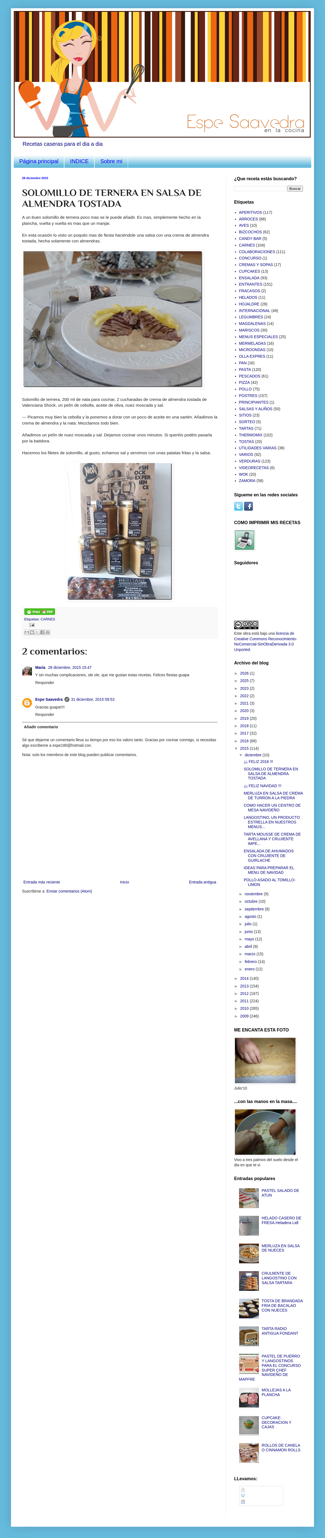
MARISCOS (249, 330)
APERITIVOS (250, 212)
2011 (245, 1001)
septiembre (255, 909)
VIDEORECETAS (254, 468)
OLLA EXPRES (252, 356)
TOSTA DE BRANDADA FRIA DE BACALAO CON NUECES (282, 1305)
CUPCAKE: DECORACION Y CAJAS (276, 1422)
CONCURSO (250, 258)
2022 (245, 696)
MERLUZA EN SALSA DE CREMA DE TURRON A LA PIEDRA (273, 795)
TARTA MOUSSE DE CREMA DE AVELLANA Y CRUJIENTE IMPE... (272, 839)
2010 (245, 1008)
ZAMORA (247, 480)
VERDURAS (250, 461)
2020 (245, 710)
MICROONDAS (252, 349)
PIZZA (244, 382)
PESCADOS (250, 376)
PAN (243, 363)
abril (249, 946)
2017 (245, 733)
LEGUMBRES (251, 317)
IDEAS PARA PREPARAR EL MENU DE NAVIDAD (269, 870)
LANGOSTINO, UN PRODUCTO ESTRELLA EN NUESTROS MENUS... (272, 822)
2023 (245, 688)
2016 (245, 741)
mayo (250, 939)
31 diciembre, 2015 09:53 (93, 699)
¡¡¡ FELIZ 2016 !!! (258, 761)
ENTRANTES (250, 284)
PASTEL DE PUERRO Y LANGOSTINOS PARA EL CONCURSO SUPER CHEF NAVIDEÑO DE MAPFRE (270, 1367)
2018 (245, 726)
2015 (245, 748)
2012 (245, 993)
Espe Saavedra (49, 699)
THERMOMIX (251, 435)
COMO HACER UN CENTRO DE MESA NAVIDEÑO (272, 807)
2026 (245, 673)
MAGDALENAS (252, 323)
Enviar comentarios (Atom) (69, 891)
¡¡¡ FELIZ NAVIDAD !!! (262, 786)
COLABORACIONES (257, 252)
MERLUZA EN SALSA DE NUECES (281, 1248)
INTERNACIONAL (254, 310)
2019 (245, 718)
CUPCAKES (249, 271)
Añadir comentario (41, 727)
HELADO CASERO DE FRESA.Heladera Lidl (281, 1220)
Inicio (124, 882)
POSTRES (248, 395)
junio (249, 931)
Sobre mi (111, 161)
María (40, 667)
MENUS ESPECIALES (258, 337)
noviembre (254, 894)
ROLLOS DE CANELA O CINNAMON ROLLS (281, 1447)
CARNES (48, 619)
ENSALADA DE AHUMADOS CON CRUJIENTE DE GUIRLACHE (269, 856)
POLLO (245, 389)
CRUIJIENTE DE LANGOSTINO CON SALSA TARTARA (279, 1278)
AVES (244, 225)
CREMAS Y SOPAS (256, 264)
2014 (245, 978)
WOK (243, 474)
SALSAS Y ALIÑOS (256, 409)
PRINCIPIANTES (254, 402)
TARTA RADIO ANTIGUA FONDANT (280, 1331)
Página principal (38, 161)
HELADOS (248, 297)
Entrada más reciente (41, 882)
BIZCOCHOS (250, 232)
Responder (44, 682)
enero (250, 969)
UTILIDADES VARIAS (258, 448)
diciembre (253, 755)
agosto (251, 916)
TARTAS (246, 428)
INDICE (79, 161)
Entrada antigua (202, 882)
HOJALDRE (249, 304)
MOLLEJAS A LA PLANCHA (276, 1392)
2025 (245, 680)
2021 (245, 703)
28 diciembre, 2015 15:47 (69, 667)
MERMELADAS (252, 343)
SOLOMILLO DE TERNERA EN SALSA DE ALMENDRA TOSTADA (271, 774)
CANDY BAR (250, 238)
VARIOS (246, 454)
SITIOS (245, 415)
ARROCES (248, 219)
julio (249, 924)
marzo (250, 954)
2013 (245, 986)
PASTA (245, 369)
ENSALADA (249, 278)
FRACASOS (249, 291)
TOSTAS (246, 441)
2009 (245, 1016)
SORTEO (247, 422)
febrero (251, 961)
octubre (252, 901)
